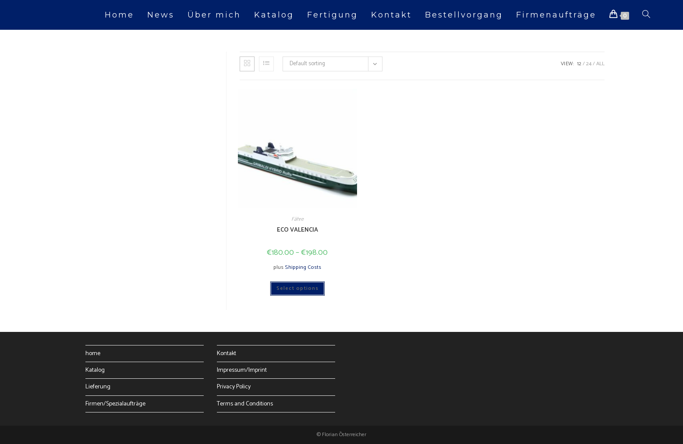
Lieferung (97, 387)
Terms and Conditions (245, 404)
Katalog (95, 370)
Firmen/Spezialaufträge (115, 404)
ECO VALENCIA (297, 230)
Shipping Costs (303, 267)
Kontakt (226, 354)
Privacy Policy (234, 387)
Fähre (297, 219)
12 (579, 64)
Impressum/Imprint (242, 370)
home (92, 354)
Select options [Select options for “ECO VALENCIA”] (297, 288)
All (600, 64)
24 (588, 64)
